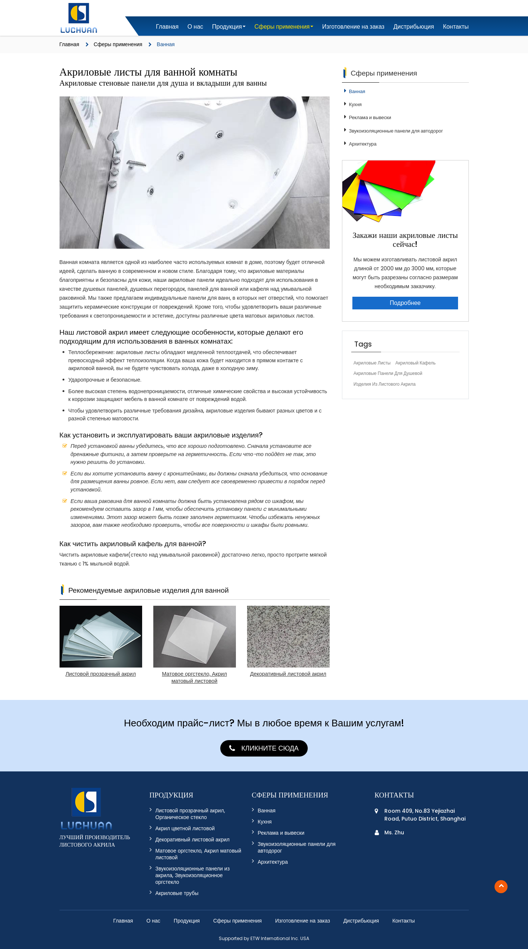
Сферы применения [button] (282, 26)
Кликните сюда (269, 748)
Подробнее (405, 303)
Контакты (455, 26)
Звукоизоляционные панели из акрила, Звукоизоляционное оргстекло (193, 875)
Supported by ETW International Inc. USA (264, 938)
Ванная (357, 92)
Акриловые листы (372, 363)
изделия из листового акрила (384, 384)
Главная (167, 26)
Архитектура (363, 144)
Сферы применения (118, 44)
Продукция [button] (227, 26)
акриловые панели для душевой (387, 373)
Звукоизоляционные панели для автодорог (396, 131)
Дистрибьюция (413, 26)
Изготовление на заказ (353, 26)
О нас (195, 26)
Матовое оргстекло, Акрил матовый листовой (198, 854)
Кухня (355, 105)
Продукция (187, 920)
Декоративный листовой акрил (193, 839)
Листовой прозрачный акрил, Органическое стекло (190, 814)
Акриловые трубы (177, 893)
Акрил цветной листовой (185, 828)
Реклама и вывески (370, 118)
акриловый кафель (416, 363)
